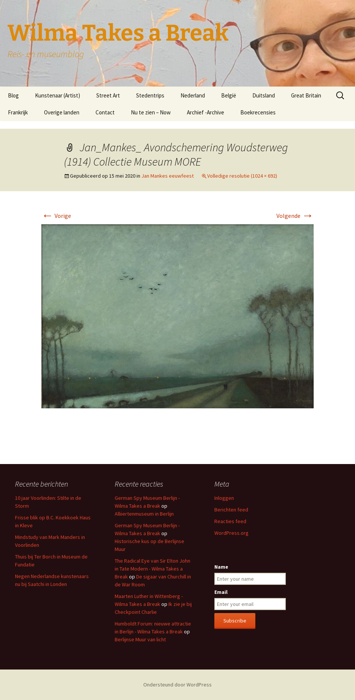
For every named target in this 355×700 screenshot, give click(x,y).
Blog (13, 95)
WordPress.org (231, 533)
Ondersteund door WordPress (177, 684)
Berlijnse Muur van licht (140, 639)
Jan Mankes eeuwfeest (167, 175)
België (228, 95)
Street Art (108, 95)
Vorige (56, 215)
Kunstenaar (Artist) (57, 95)
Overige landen (61, 112)
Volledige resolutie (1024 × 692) (242, 175)
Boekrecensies (258, 112)
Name (221, 566)
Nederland (193, 95)
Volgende (295, 215)
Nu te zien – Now (151, 112)
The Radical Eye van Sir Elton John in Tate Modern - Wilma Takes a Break (152, 568)
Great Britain (306, 95)
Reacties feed (230, 521)
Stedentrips (150, 95)
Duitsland (263, 95)
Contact (105, 112)
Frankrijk (18, 112)
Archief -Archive (205, 112)
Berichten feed (231, 509)
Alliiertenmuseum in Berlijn (144, 513)
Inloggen (224, 498)
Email (221, 592)
